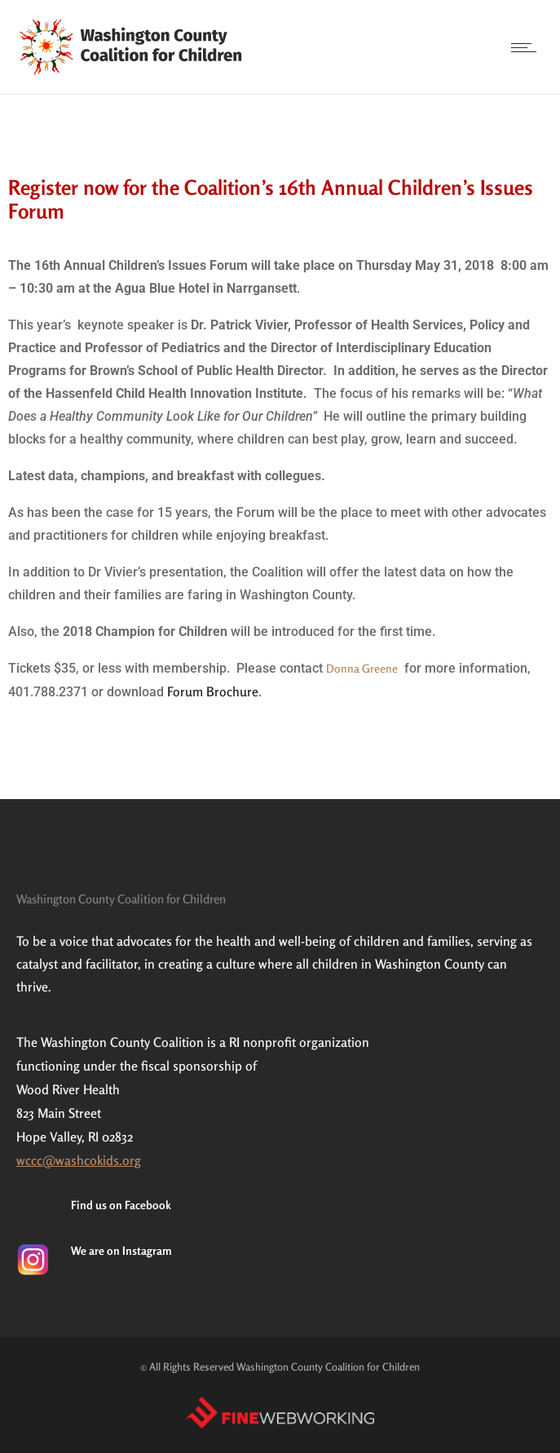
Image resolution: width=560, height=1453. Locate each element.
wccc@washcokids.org (78, 1160)
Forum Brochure (212, 691)
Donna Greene (362, 668)
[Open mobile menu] (527, 47)
